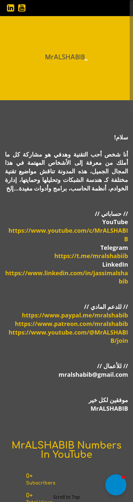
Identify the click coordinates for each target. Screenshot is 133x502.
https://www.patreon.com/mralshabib (71, 324)
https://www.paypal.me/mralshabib (75, 315)
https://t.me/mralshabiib (91, 256)
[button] (115, 484)
